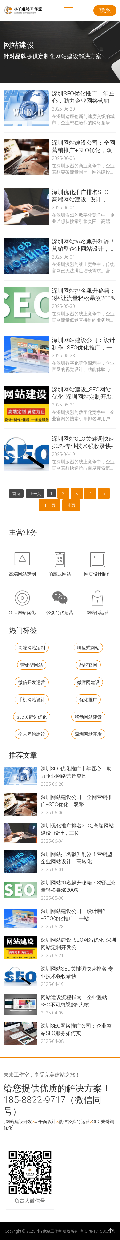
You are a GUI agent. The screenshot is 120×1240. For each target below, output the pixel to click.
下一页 (49, 504)
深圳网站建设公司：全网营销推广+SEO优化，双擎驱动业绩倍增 (83, 146)
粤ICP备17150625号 (97, 1231)
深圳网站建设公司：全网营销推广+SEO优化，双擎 (76, 800)
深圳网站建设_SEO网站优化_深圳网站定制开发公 (78, 943)
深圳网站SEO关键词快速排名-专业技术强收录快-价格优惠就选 (83, 442)
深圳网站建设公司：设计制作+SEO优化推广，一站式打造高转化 (83, 343)
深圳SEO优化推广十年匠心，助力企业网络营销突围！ (83, 97)
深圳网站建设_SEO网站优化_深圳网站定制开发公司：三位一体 (82, 393)
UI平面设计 (45, 1121)
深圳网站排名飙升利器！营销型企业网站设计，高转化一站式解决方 (83, 245)
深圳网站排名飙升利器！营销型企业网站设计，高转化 (76, 857)
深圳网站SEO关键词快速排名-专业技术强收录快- (77, 972)
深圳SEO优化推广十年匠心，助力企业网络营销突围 (76, 772)
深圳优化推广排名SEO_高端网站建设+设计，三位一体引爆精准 (82, 195)
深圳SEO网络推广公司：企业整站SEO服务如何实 (76, 1029)
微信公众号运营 (74, 1121)
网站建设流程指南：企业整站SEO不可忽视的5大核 (74, 1001)
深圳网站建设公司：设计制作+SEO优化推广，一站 (74, 914)
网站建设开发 (18, 1121)
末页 (71, 504)
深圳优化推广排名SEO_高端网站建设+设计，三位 (77, 829)
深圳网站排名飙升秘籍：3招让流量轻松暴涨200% (83, 294)
